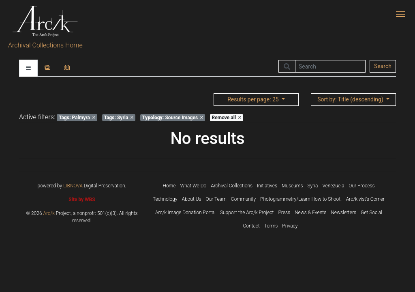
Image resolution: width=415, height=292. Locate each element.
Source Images (172, 117)
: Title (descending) (351, 99)
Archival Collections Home (45, 45)
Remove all (226, 117)
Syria (118, 117)
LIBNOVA (73, 186)
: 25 (253, 99)
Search (382, 66)
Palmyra (77, 117)
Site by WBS (81, 199)
